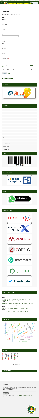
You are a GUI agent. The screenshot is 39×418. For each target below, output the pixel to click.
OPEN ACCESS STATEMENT (8, 128)
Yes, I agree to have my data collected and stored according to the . (17, 65)
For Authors (4, 376)
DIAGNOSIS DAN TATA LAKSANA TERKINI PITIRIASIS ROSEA (15, 308)
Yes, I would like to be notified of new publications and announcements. (17, 69)
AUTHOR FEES (6, 146)
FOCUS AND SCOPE (7, 109)
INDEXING (5, 137)
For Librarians (4, 378)
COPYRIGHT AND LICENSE (8, 131)
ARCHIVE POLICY (6, 143)
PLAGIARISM (6, 134)
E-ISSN (4, 153)
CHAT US (5, 191)
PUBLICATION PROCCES (8, 122)
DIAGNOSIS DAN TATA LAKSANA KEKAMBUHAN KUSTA (14, 295)
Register (4, 73)
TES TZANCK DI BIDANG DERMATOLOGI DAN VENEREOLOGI (15, 311)
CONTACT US (6, 149)
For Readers (4, 374)
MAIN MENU (5, 105)
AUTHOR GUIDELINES (7, 140)
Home (3, 7)
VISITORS (5, 350)
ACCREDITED (5, 84)
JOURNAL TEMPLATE (7, 172)
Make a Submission (7, 78)
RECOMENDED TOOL (7, 210)
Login (9, 73)
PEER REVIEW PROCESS (8, 125)
